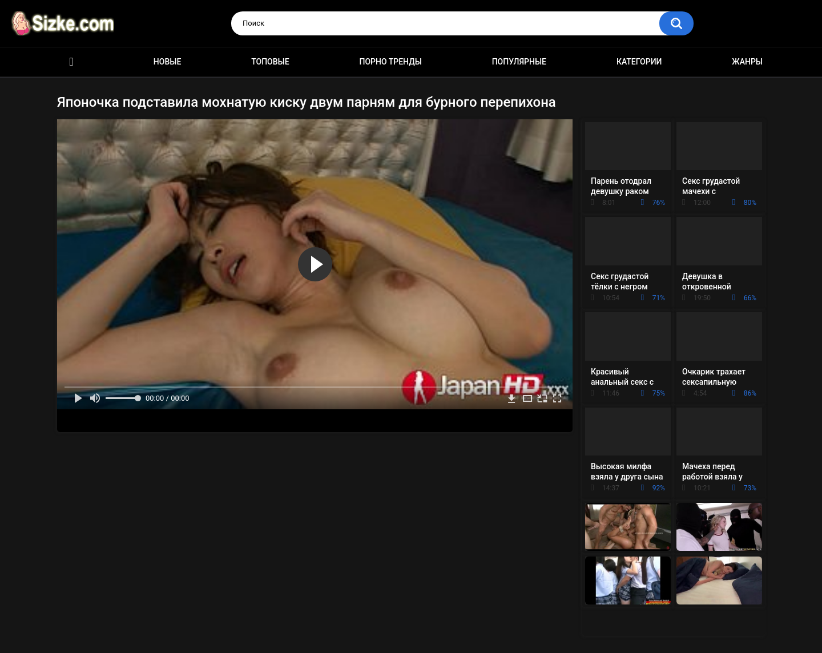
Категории (639, 61)
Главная (71, 61)
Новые (167, 61)
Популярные (519, 61)
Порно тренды (390, 61)
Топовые (270, 61)
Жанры (747, 61)
